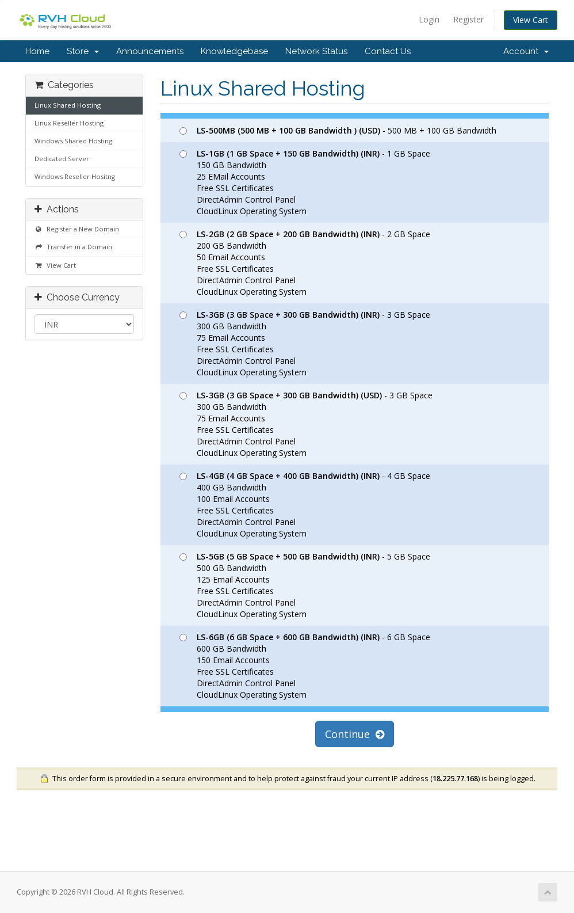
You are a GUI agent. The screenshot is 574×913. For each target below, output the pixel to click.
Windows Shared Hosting (73, 140)
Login (429, 19)
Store (83, 51)
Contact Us (388, 51)
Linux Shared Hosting (68, 105)
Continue (354, 734)
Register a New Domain (77, 229)
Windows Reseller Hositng (75, 176)
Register (468, 19)
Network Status (316, 51)
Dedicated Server (62, 158)
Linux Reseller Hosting (69, 123)
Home (37, 51)
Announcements (149, 51)
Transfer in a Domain (73, 246)
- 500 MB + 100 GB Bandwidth (337, 130)
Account (526, 51)
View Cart (530, 19)
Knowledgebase (234, 51)
